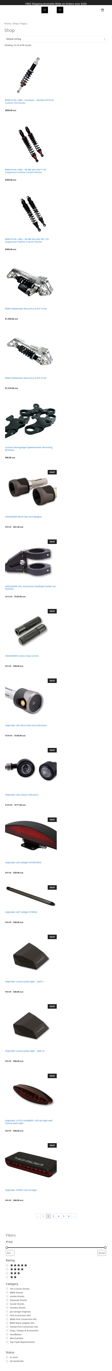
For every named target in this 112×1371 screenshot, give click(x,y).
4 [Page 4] (58, 1216)
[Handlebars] (7, 1334)
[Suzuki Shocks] (7, 1304)
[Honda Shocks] (7, 1296)
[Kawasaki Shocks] (7, 1300)
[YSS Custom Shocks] (7, 1288)
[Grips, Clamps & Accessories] (7, 1330)
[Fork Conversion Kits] (7, 1315)
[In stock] (7, 1357)
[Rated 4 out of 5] (7, 1269)
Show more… (13, 1346)
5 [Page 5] (63, 1216)
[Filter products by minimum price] (10, 1253)
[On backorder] (7, 1361)
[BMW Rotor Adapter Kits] (7, 1323)
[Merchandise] (7, 1338)
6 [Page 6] (69, 1216)
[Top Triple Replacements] (7, 1342)
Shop (15, 23)
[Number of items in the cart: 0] (102, 10)
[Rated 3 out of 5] (7, 1273)
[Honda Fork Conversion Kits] (7, 1326)
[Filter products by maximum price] (101, 1253)
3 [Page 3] (53, 1216)
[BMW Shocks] (7, 1292)
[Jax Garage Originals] (7, 1311)
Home (7, 23)
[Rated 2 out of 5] (7, 1277)
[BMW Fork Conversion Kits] (7, 1319)
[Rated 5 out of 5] (7, 1265)
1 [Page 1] (43, 1216)
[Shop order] (56, 39)
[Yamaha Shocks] (7, 1307)
